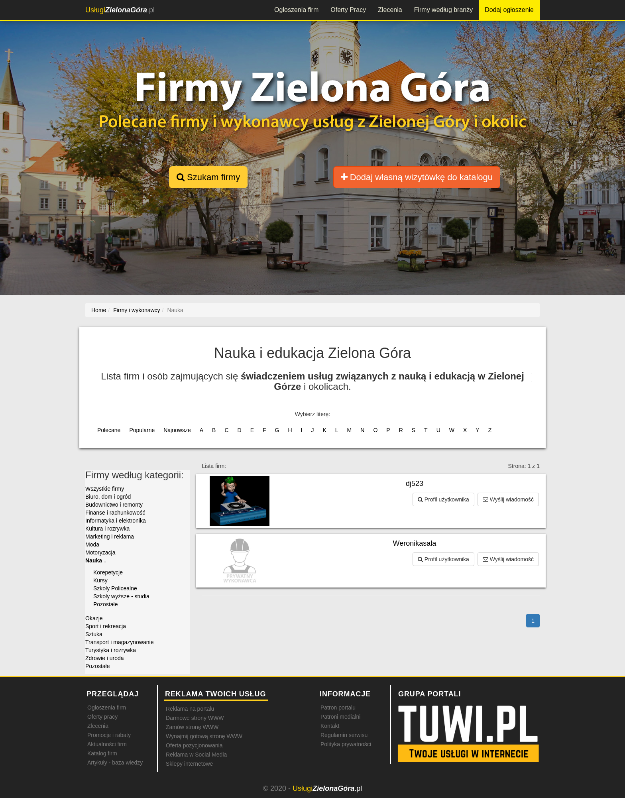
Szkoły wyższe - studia (121, 596)
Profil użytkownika (443, 499)
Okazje (94, 618)
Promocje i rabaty (109, 735)
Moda (92, 544)
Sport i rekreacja (105, 626)
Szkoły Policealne (115, 588)
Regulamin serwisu (344, 735)
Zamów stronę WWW (192, 727)
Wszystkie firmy (104, 488)
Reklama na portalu (190, 709)
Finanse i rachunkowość (115, 512)
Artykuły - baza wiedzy (115, 762)
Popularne (142, 430)
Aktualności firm (107, 744)
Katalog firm (102, 753)
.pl (120, 10)
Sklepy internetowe (189, 764)
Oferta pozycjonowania (194, 745)
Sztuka (93, 634)
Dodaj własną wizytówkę (417, 177)
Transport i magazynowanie (119, 642)
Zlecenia (390, 9)
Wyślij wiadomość (508, 499)
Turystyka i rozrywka (110, 650)
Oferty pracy (102, 716)
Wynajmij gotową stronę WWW (204, 736)
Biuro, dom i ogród (108, 496)
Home (98, 310)
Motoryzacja (100, 552)
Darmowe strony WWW (195, 718)
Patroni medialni (340, 716)
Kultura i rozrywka (107, 528)
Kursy (100, 580)
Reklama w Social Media (196, 754)
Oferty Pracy (348, 9)
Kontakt (329, 726)
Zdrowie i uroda (104, 658)
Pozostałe (105, 604)
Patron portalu (338, 707)
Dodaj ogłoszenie (509, 9)
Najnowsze (177, 430)
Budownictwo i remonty (114, 504)
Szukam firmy (208, 177)
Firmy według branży (443, 9)
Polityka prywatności (345, 744)
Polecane (108, 430)
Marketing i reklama (109, 536)
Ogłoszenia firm (296, 9)
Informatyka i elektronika (115, 520)
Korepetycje (108, 572)
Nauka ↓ (95, 560)
